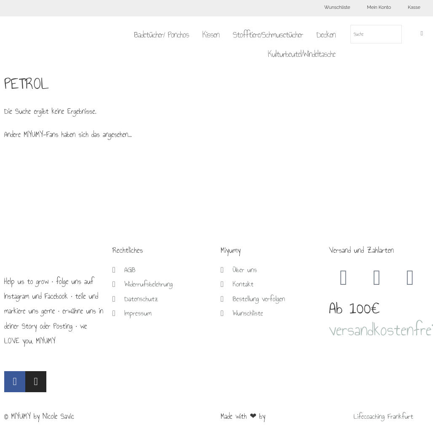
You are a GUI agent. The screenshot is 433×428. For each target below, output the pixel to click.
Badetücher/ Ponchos (161, 34)
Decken (325, 34)
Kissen (210, 34)
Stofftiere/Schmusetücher (268, 34)
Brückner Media (288, 416)
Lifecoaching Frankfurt (384, 416)
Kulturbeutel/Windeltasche (301, 54)
